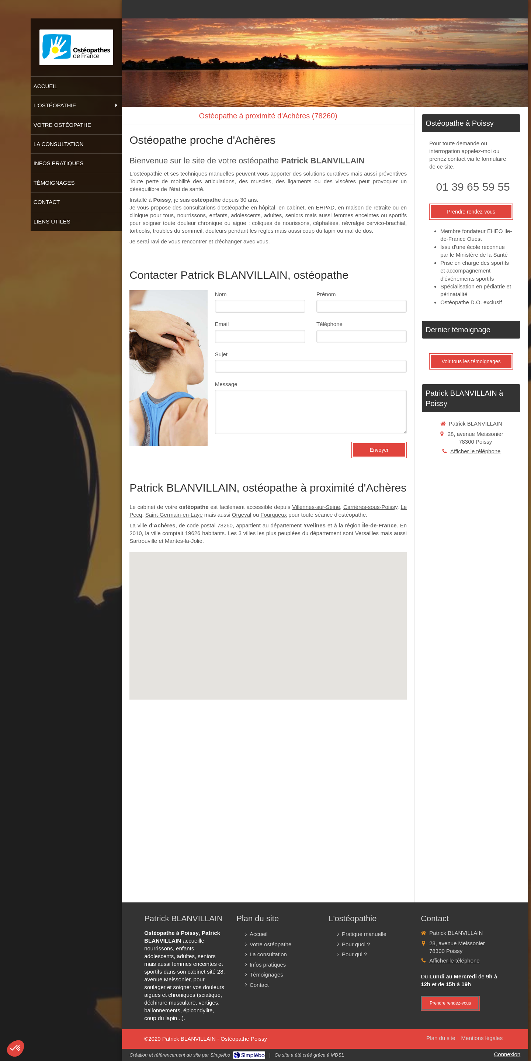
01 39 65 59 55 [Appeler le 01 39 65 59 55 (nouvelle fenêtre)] (473, 187)
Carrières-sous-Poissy (370, 507)
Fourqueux (273, 515)
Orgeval (241, 515)
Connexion (507, 1054)
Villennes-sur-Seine (316, 507)
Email (222, 324)
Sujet (221, 354)
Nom (221, 294)
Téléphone (329, 324)
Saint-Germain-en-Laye (174, 515)
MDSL (337, 1055)
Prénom (326, 294)
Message (226, 384)
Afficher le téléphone (475, 451)
